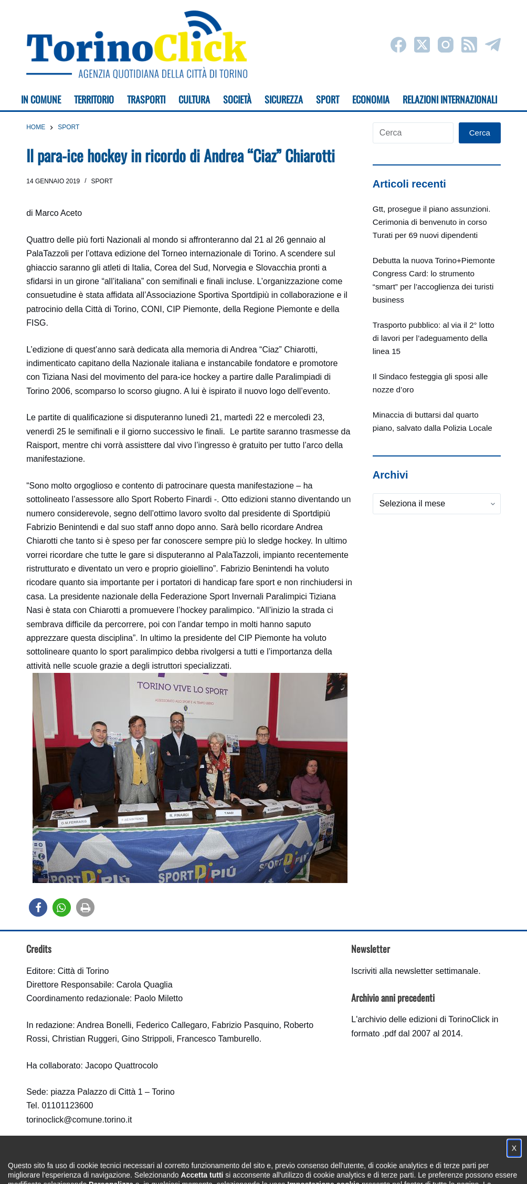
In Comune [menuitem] (41, 99)
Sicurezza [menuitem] (284, 99)
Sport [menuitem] (327, 99)
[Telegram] (493, 45)
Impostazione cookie (326, 1165)
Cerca (479, 132)
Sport (102, 181)
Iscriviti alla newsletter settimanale (414, 971)
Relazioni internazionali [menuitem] (450, 99)
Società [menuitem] (237, 99)
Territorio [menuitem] (94, 99)
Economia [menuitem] (370, 99)
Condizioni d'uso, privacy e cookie (224, 1165)
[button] (38, 907)
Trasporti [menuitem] (146, 99)
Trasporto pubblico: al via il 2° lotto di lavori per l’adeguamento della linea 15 (433, 338)
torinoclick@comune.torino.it (79, 1119)
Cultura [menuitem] (194, 99)
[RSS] (469, 45)
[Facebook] (398, 45)
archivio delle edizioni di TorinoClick (423, 1019)
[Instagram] (446, 45)
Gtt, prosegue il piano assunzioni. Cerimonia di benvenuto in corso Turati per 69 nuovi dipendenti (432, 222)
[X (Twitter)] (422, 45)
